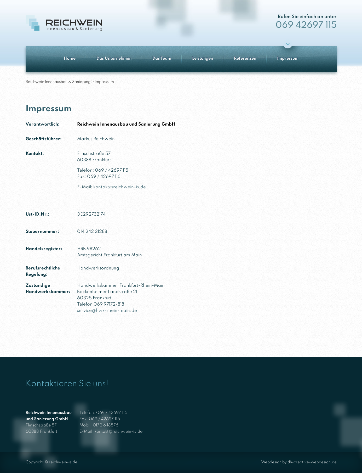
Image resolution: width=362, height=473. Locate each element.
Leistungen (202, 59)
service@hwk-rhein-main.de (107, 310)
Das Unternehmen (113, 59)
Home (70, 59)
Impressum (287, 59)
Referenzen (245, 59)
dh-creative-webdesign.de (312, 462)
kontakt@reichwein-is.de (119, 187)
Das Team (161, 59)
